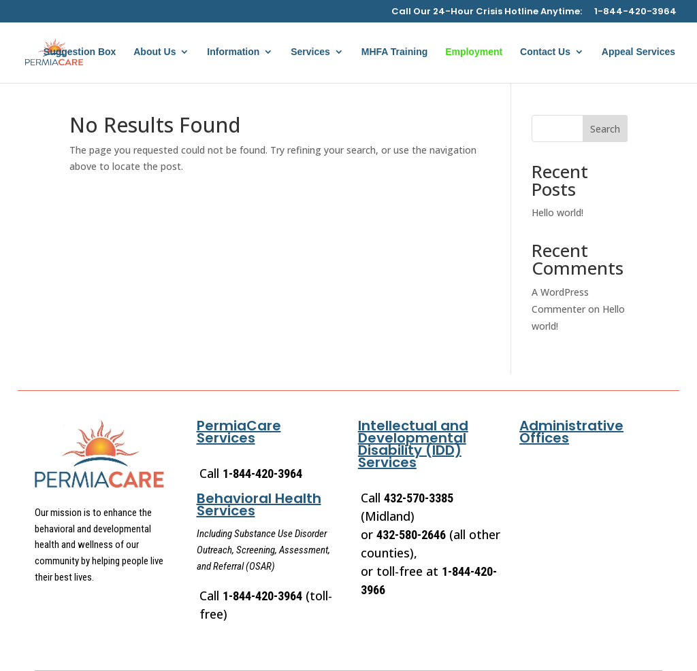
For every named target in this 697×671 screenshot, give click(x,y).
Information (233, 52)
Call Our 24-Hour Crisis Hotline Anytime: (486, 12)
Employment (473, 52)
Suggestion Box (80, 52)
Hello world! (557, 212)
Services (310, 52)
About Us (154, 52)
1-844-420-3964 (635, 12)
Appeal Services (638, 52)
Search (605, 128)
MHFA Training (394, 52)
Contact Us (545, 52)
